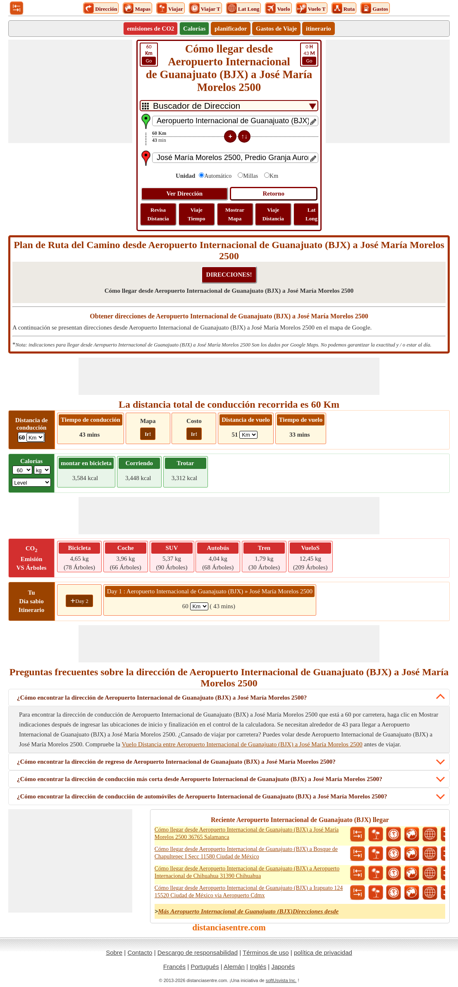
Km (274, 176)
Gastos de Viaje (276, 28)
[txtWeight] (22, 470)
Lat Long (311, 214)
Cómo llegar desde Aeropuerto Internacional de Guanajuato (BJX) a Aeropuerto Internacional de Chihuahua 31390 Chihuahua (247, 872)
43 (309, 54)
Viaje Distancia (273, 214)
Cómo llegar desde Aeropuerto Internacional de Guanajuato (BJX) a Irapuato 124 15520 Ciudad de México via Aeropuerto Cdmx (249, 892)
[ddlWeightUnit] (42, 470)
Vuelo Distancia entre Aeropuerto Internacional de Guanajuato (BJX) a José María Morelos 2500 (242, 744)
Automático (217, 176)
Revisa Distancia (158, 214)
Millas (250, 176)
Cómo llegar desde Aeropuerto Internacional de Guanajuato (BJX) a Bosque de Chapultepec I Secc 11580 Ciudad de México (246, 853)
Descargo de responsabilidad (197, 952)
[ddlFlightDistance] (248, 435)
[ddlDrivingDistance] (35, 437)
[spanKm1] (199, 606)
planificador (231, 28)
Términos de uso (266, 952)
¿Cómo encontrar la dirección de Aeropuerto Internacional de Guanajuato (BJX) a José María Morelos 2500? (162, 697)
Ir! (148, 434)
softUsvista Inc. (281, 980)
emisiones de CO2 (150, 28)
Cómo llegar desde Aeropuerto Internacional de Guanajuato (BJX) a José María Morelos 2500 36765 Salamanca (247, 833)
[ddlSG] (31, 482)
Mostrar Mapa (234, 214)
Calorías (194, 28)
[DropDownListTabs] (229, 105)
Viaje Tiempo (196, 214)
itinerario (318, 28)
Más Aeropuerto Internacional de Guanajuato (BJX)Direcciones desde (248, 911)
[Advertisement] (70, 91)
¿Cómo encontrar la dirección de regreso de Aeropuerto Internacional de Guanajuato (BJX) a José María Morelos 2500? (176, 761)
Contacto (139, 952)
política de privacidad (323, 952)
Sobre (114, 952)
